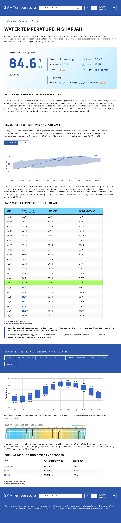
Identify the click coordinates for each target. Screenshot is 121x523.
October (92, 357)
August (70, 357)
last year (24, 143)
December (10, 364)
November (102, 357)
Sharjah (35, 21)
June (54, 357)
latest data (11, 143)
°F (94, 8)
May (46, 357)
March (30, 357)
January (10, 357)
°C (87, 8)
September (81, 357)
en (114, 496)
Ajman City (8, 466)
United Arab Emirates (16, 21)
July (61, 357)
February (20, 357)
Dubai (6, 470)
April (39, 357)
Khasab (7, 475)
